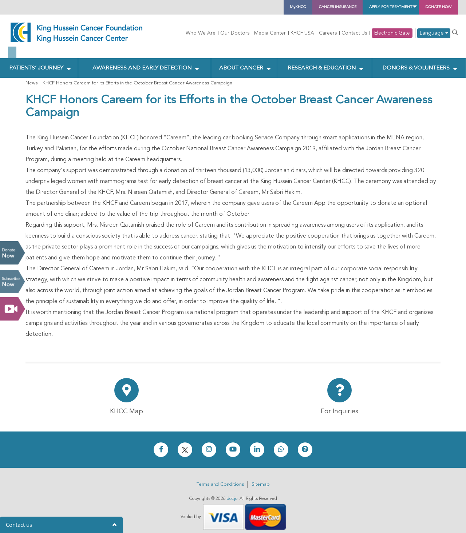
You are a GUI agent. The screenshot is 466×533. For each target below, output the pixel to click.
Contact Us (354, 33)
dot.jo (232, 494)
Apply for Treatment (357, 7)
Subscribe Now (12, 282)
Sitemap (260, 479)
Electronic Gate (392, 33)
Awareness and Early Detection (143, 62)
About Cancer (241, 62)
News (31, 78)
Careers (328, 33)
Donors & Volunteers (416, 62)
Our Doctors (234, 33)
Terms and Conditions (220, 479)
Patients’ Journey (36, 62)
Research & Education (321, 62)
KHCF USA (302, 33)
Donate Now (12, 253)
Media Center (270, 33)
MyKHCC (219, 7)
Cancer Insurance (277, 7)
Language (433, 33)
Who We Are (201, 33)
